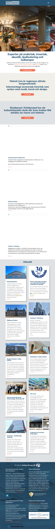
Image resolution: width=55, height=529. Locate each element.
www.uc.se (44, 490)
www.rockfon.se (19, 492)
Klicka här (27, 94)
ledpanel (38, 64)
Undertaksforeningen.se (34, 503)
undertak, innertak (18, 64)
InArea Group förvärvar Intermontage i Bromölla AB (15, 398)
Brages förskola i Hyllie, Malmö (14, 359)
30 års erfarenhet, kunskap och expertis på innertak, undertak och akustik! (38, 283)
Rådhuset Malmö (12, 320)
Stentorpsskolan (12, 282)
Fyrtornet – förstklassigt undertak (14, 436)
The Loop (33, 394)
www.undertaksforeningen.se (13, 522)
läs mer (8, 299)
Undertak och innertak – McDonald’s (37, 433)
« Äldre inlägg (9, 459)
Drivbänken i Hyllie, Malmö (38, 357)
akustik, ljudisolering (28, 64)
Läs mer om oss (27, 70)
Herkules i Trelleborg (36, 318)
